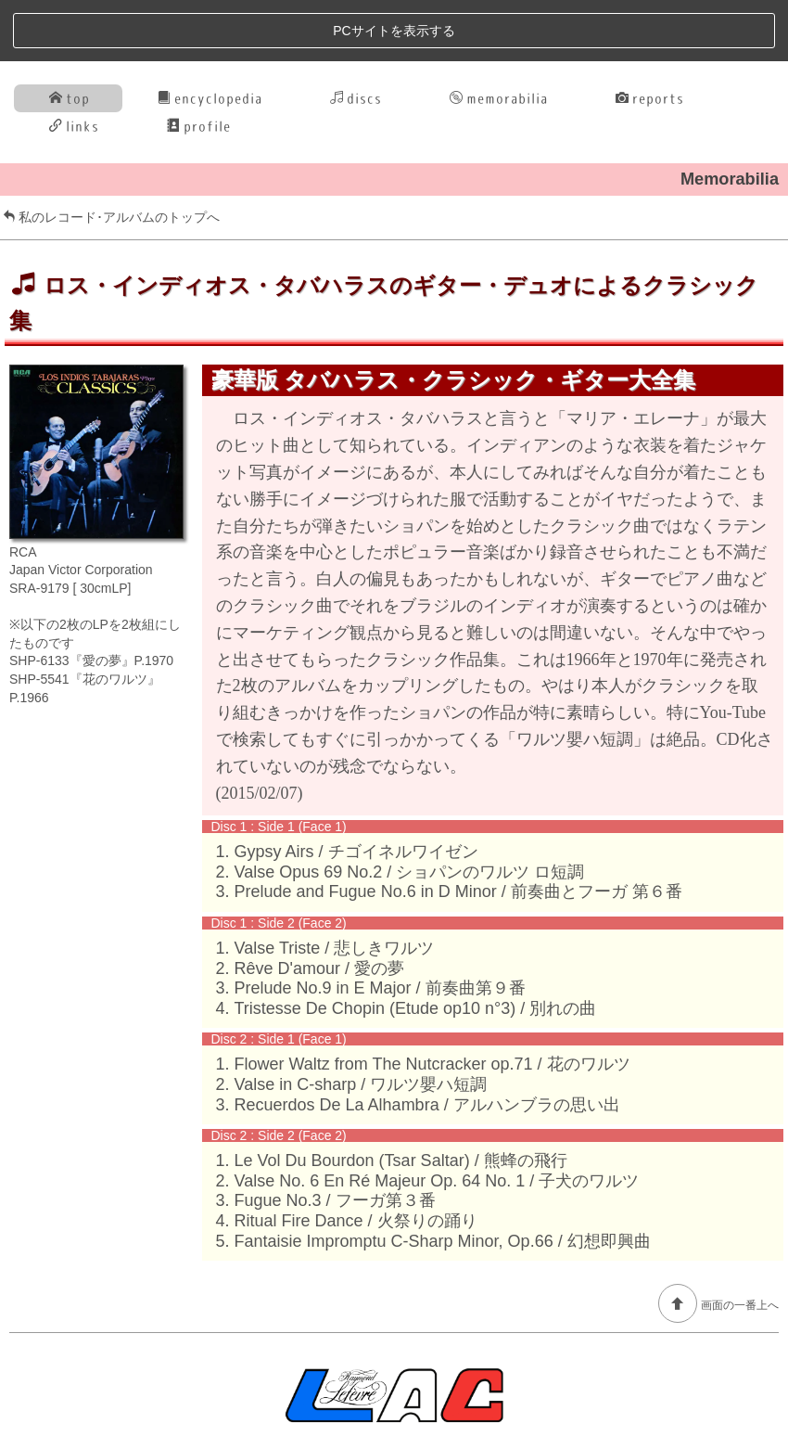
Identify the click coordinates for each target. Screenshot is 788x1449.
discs (356, 37)
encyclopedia (210, 37)
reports (650, 37)
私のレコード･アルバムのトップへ (111, 155)
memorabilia (499, 37)
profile (199, 64)
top (69, 37)
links (74, 64)
